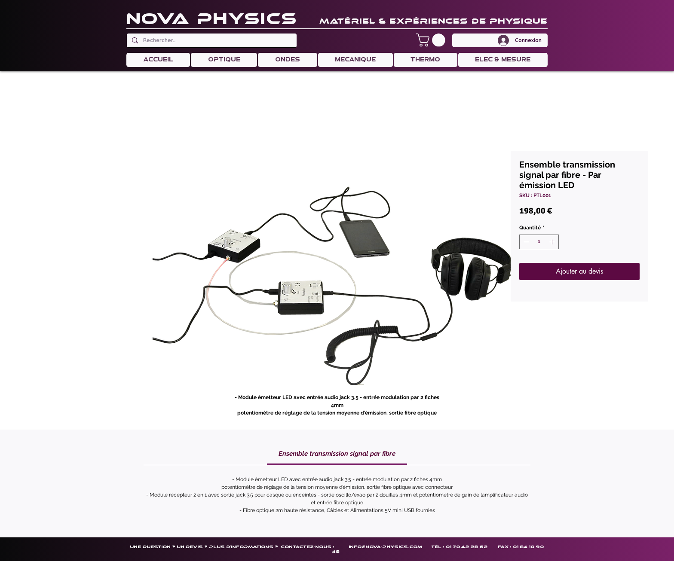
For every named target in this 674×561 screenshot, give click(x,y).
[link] (337, 453)
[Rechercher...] (211, 40)
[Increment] (553, 242)
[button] (432, 40)
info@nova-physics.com (385, 546)
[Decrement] (525, 242)
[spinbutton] (539, 242)
